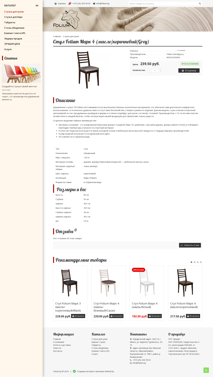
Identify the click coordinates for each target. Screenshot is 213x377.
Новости (57, 348)
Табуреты (96, 345)
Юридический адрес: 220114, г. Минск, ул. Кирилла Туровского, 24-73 (146, 342)
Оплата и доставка (62, 345)
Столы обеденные (100, 348)
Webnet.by (109, 371)
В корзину (189, 70)
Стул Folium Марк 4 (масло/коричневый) (184, 305)
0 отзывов (181, 50)
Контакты (57, 351)
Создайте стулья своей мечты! (19, 86)
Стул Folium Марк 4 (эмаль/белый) (144, 305)
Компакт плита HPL (101, 351)
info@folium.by (101, 3)
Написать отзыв (190, 245)
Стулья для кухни (71, 36)
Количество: (139, 70)
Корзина (60, 3)
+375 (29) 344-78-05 (79, 3)
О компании (58, 342)
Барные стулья (98, 342)
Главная (57, 36)
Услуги (95, 354)
